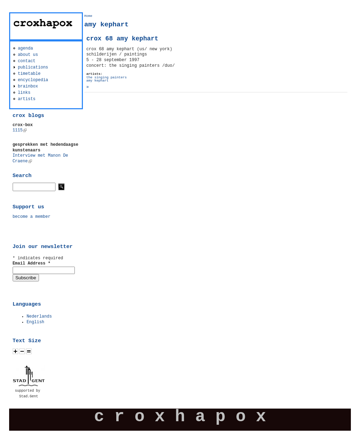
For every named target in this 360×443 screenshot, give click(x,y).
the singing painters (106, 77)
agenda (25, 48)
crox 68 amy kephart (122, 38)
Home (88, 16)
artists (26, 99)
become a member (32, 216)
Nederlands (39, 316)
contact (26, 61)
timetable (29, 73)
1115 (20, 130)
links (24, 92)
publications (33, 67)
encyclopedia (33, 80)
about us (28, 54)
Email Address (32, 263)
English (35, 322)
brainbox (28, 86)
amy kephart (97, 81)
